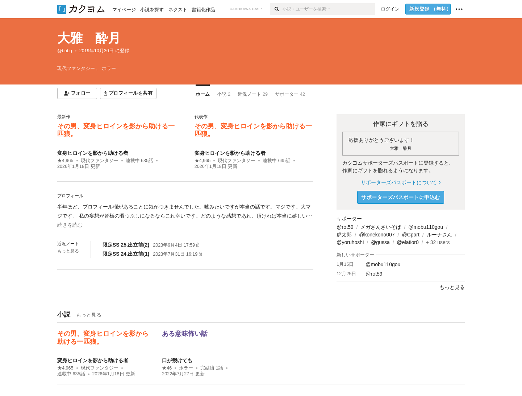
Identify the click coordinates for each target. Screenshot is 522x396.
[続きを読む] (185, 216)
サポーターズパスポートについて (400, 182)
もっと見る (68, 251)
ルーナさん (439, 235)
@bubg (64, 50)
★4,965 (65, 160)
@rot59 (345, 227)
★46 (167, 368)
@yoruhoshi (350, 242)
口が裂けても (177, 360)
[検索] (276, 9)
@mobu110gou (425, 227)
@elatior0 (408, 242)
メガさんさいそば (380, 227)
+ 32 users (438, 242)
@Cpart (410, 235)
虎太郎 (344, 235)
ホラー (186, 368)
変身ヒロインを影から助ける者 (92, 153)
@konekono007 (376, 235)
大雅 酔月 (89, 38)
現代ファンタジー (99, 160)
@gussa (380, 242)
